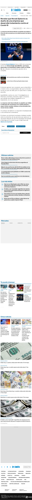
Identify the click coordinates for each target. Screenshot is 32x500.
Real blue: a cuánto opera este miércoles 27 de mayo (15, 397)
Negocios (28, 473)
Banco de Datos (12, 473)
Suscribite (25, 132)
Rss (25, 479)
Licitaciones (4, 485)
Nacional (17, 475)
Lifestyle (9, 475)
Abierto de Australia (6, 122)
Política (28, 13)
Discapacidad (23, 7)
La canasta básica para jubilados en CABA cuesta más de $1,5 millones (15, 172)
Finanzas (21, 13)
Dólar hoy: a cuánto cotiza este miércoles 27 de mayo (15, 362)
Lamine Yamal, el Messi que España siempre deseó (17, 81)
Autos (2, 479)
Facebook (4, 466)
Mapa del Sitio (4, 481)
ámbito (2, 15)
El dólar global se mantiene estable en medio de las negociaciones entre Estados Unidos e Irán (16, 331)
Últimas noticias (12, 471)
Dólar (7, 13)
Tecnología (19, 479)
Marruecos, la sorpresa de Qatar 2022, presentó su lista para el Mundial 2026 (27, 289)
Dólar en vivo (10, 7)
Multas (23, 483)
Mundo (23, 475)
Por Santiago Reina (4, 423)
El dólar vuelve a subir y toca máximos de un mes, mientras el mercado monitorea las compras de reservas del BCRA (26, 334)
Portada (3, 471)
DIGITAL (7, 490)
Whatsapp (16, 466)
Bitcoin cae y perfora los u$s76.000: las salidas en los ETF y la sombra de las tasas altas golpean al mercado (15, 167)
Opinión (3, 475)
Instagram (7, 466)
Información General (24, 477)
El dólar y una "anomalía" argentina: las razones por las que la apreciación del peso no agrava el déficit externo (17, 190)
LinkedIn (10, 466)
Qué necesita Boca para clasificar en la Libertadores (18, 77)
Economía (14, 13)
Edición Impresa (12, 477)
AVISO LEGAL (4, 483)
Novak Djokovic (14, 15)
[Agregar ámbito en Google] (17, 28)
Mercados (20, 473)
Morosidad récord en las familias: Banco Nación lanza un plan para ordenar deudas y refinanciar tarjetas (17, 195)
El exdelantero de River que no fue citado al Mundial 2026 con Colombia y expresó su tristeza (12, 298)
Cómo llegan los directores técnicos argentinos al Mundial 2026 (15, 41)
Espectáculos (10, 479)
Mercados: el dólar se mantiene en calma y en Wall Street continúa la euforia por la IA (5, 331)
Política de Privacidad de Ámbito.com (20, 481)
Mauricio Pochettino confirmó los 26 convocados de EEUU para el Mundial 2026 (27, 298)
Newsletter (27, 466)
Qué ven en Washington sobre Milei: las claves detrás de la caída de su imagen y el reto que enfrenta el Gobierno (16, 185)
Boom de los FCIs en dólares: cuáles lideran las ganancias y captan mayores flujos (16, 199)
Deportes (7, 15)
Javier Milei (17, 7)
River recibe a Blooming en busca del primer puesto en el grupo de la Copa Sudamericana (16, 158)
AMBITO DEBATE (23, 490)
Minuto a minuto (4, 325)
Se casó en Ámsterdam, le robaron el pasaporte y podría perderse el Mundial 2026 (4, 297)
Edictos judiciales (14, 483)
